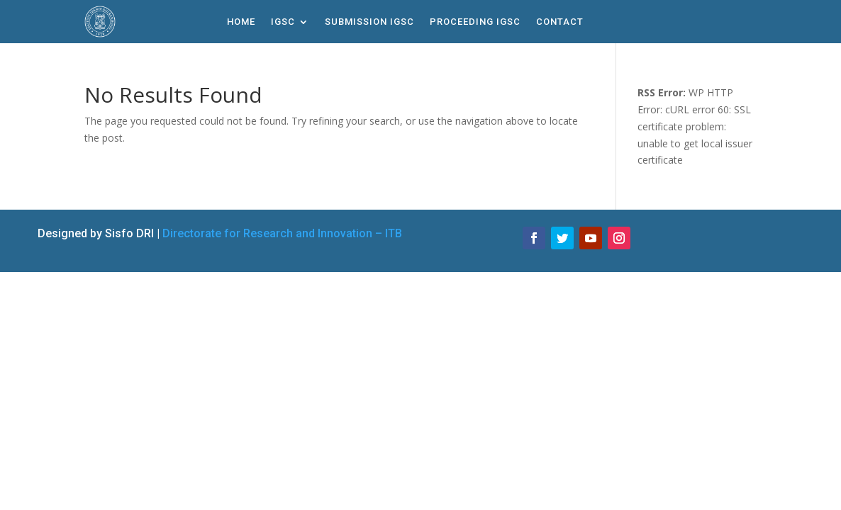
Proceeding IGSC (475, 22)
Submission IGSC (369, 22)
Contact (560, 22)
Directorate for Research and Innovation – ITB (282, 233)
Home (241, 22)
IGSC (283, 22)
